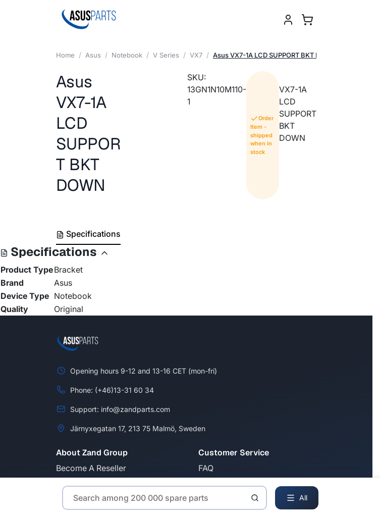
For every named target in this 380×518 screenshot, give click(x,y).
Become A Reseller (91, 468)
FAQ (205, 468)
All (296, 497)
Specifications (88, 234)
